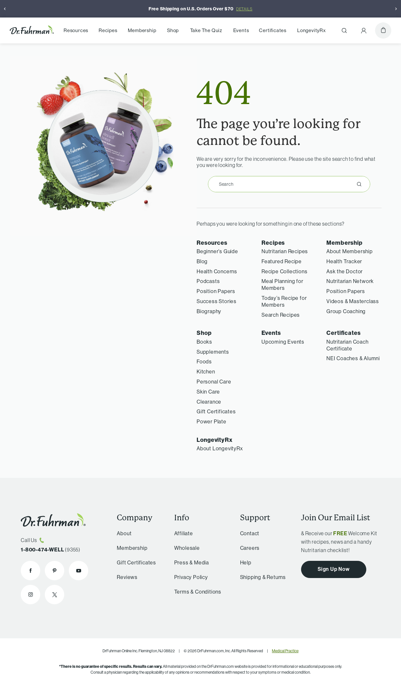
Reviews (125, 577)
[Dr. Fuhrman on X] (54, 594)
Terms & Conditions (194, 591)
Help (243, 562)
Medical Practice (285, 650)
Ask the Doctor (344, 271)
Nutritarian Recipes (284, 251)
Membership (142, 30)
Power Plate (211, 421)
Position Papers (216, 291)
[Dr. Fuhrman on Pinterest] (54, 570)
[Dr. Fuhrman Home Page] (32, 30)
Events (241, 30)
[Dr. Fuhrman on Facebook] (30, 570)
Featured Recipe (281, 261)
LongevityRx (311, 30)
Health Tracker (344, 261)
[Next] (396, 9)
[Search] (344, 30)
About (122, 533)
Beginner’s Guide (217, 251)
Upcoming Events (282, 341)
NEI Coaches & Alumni (353, 358)
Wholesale (184, 548)
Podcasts (208, 281)
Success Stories (217, 301)
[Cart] (383, 30)
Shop (173, 30)
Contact (247, 533)
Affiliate (180, 533)
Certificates (272, 30)
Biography (209, 311)
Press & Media (188, 562)
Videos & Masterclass (352, 301)
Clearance (209, 401)
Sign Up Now (334, 569)
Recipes (108, 30)
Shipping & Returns (260, 577)
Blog (202, 261)
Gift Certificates (216, 411)
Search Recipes (280, 315)
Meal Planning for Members (282, 284)
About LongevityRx (220, 448)
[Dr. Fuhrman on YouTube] (78, 570)
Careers (247, 548)
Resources (76, 30)
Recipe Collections (284, 271)
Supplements (213, 351)
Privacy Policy (188, 577)
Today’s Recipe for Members (284, 301)
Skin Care (208, 391)
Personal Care (214, 381)
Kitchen (206, 371)
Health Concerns (217, 271)
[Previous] (5, 9)
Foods (204, 361)
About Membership (349, 251)
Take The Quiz (206, 30)
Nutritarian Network (350, 281)
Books (204, 341)
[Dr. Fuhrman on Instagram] (30, 594)
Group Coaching (346, 311)
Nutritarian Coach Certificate (347, 345)
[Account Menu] (364, 30)
